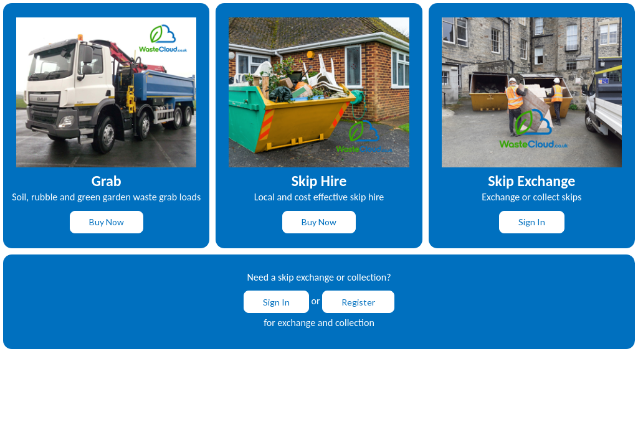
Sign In (531, 222)
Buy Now (106, 222)
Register (358, 302)
